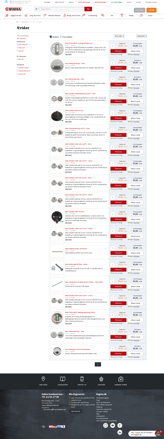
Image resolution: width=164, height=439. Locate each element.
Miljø (97, 414)
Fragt (98, 400)
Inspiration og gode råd (103, 409)
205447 (70, 81)
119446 (70, 266)
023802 (70, 231)
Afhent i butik (135, 51)
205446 (70, 333)
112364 (70, 351)
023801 (70, 163)
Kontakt (138, 2)
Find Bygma (47, 2)
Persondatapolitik (102, 418)
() (22, 44)
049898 (70, 45)
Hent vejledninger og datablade (106, 421)
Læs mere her (75, 411)
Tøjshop (71, 2)
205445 (70, 65)
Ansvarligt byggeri (116, 2)
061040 (70, 130)
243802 (70, 214)
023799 (70, 180)
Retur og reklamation (103, 402)
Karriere (129, 2)
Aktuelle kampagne (100, 2)
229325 (70, 113)
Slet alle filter (21, 38)
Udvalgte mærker (102, 412)
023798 (70, 146)
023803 (70, 197)
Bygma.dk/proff (59, 2)
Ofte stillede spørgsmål (104, 405)
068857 (70, 314)
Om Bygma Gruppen (151, 2)
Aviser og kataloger (84, 2)
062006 (70, 96)
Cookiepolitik (100, 416)
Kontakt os (45, 408)
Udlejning (99, 407)
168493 (70, 284)
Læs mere (68, 54)
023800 (70, 298)
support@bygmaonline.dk (50, 405)
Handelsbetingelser (102, 398)
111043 (70, 251)
